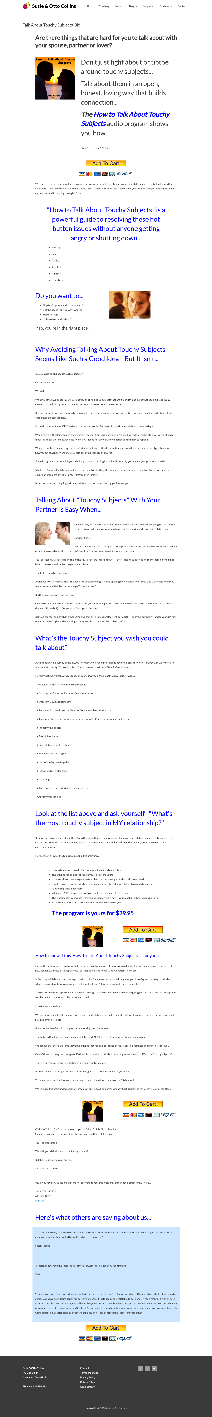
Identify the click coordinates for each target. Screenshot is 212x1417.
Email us (39, 1200)
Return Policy (87, 1382)
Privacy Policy (87, 1377)
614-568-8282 (39, 1386)
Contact (84, 1368)
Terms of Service (89, 1372)
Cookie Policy (87, 1386)
